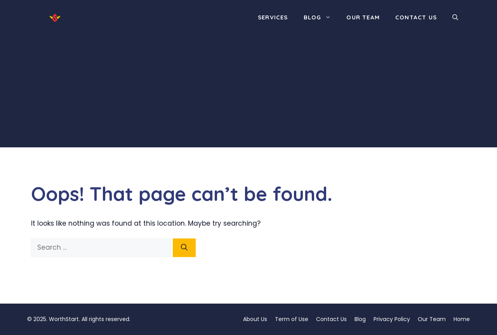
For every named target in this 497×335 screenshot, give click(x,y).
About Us (255, 319)
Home (462, 319)
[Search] (184, 247)
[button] (455, 17)
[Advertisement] (248, 93)
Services (273, 17)
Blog (321, 17)
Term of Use (291, 319)
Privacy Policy (392, 319)
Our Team (363, 17)
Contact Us (416, 17)
